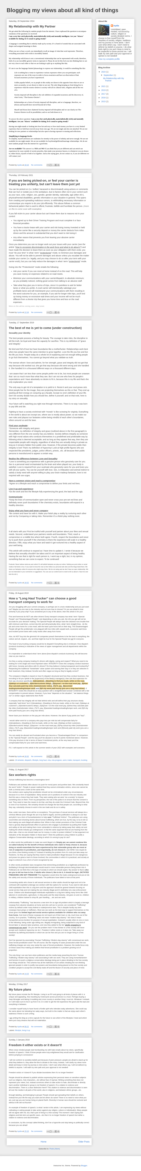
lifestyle (35, 760)
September (108, 75)
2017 (103, 94)
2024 (103, 72)
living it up (26, 1030)
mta (49, 760)
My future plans (20, 989)
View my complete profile (109, 59)
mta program (57, 760)
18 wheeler (19, 760)
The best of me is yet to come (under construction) (45, 328)
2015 (103, 101)
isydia (116, 26)
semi (65, 760)
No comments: (37, 165)
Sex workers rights (22, 775)
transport (76, 760)
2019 (103, 90)
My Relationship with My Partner (32, 26)
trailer (69, 760)
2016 (103, 98)
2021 (103, 86)
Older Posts (84, 1142)
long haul (43, 760)
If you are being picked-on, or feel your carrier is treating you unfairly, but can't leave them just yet (44, 182)
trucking (84, 760)
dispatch (28, 760)
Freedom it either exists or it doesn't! (35, 1045)
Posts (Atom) (54, 1149)
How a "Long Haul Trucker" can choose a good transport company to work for (42, 600)
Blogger (84, 1166)
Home (43, 1142)
